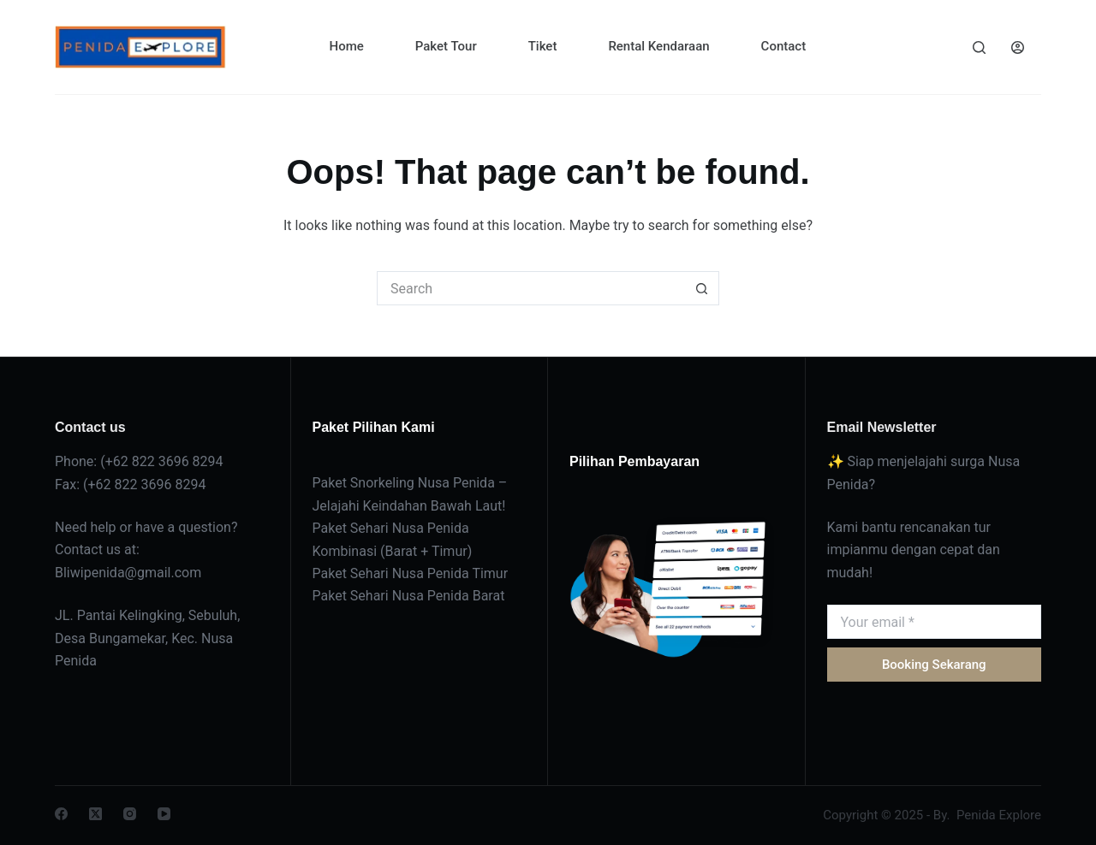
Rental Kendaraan (658, 46)
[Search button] (702, 288)
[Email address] (934, 622)
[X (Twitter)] (95, 813)
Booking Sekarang (934, 664)
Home (346, 46)
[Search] (979, 47)
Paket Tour (446, 46)
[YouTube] (164, 813)
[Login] (1017, 47)
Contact (784, 46)
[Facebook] (61, 813)
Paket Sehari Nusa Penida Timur (411, 573)
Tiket (542, 46)
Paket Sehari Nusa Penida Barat (409, 596)
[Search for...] (531, 288)
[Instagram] (129, 813)
